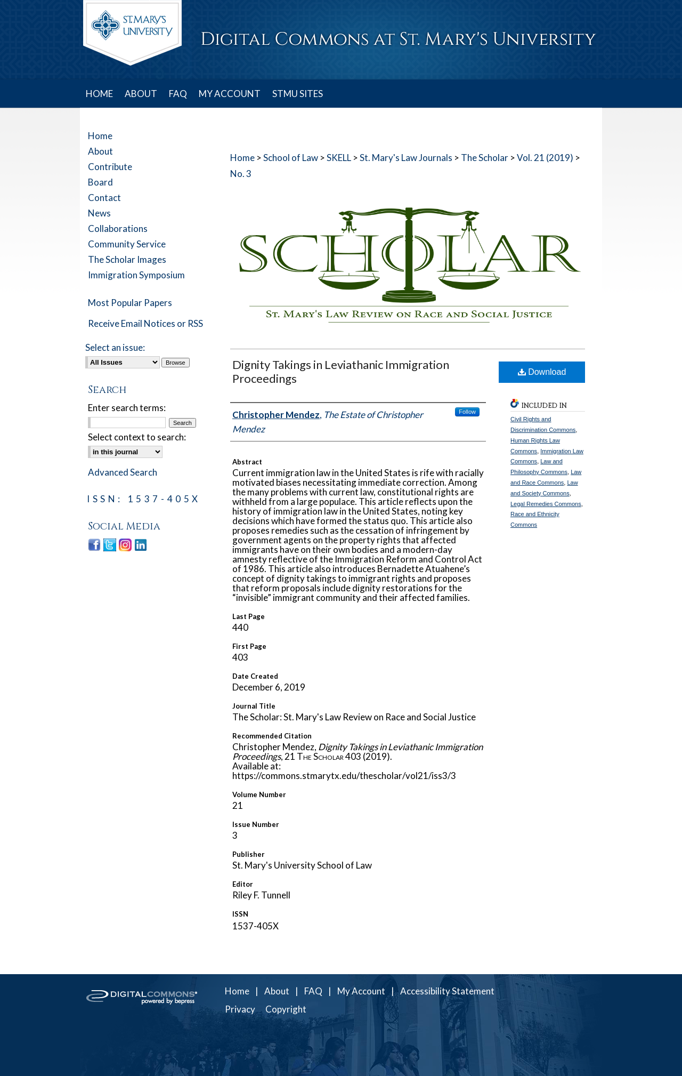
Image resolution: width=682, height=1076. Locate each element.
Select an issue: (115, 347)
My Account (361, 991)
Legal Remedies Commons (545, 504)
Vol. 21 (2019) (545, 157)
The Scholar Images (127, 259)
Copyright (285, 1009)
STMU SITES (297, 93)
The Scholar (484, 157)
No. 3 (240, 173)
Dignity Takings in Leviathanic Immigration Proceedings (340, 371)
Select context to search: (137, 437)
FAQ (313, 991)
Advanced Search (122, 472)
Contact (104, 197)
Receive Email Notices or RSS (145, 323)
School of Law (290, 157)
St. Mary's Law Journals (406, 157)
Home (242, 157)
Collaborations (118, 228)
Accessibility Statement (447, 991)
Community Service (127, 244)
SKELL (339, 157)
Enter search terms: (127, 407)
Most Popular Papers (130, 302)
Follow (467, 411)
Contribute (110, 166)
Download (542, 371)
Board (100, 182)
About (100, 151)
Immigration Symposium (136, 274)
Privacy (240, 1009)
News (99, 213)
